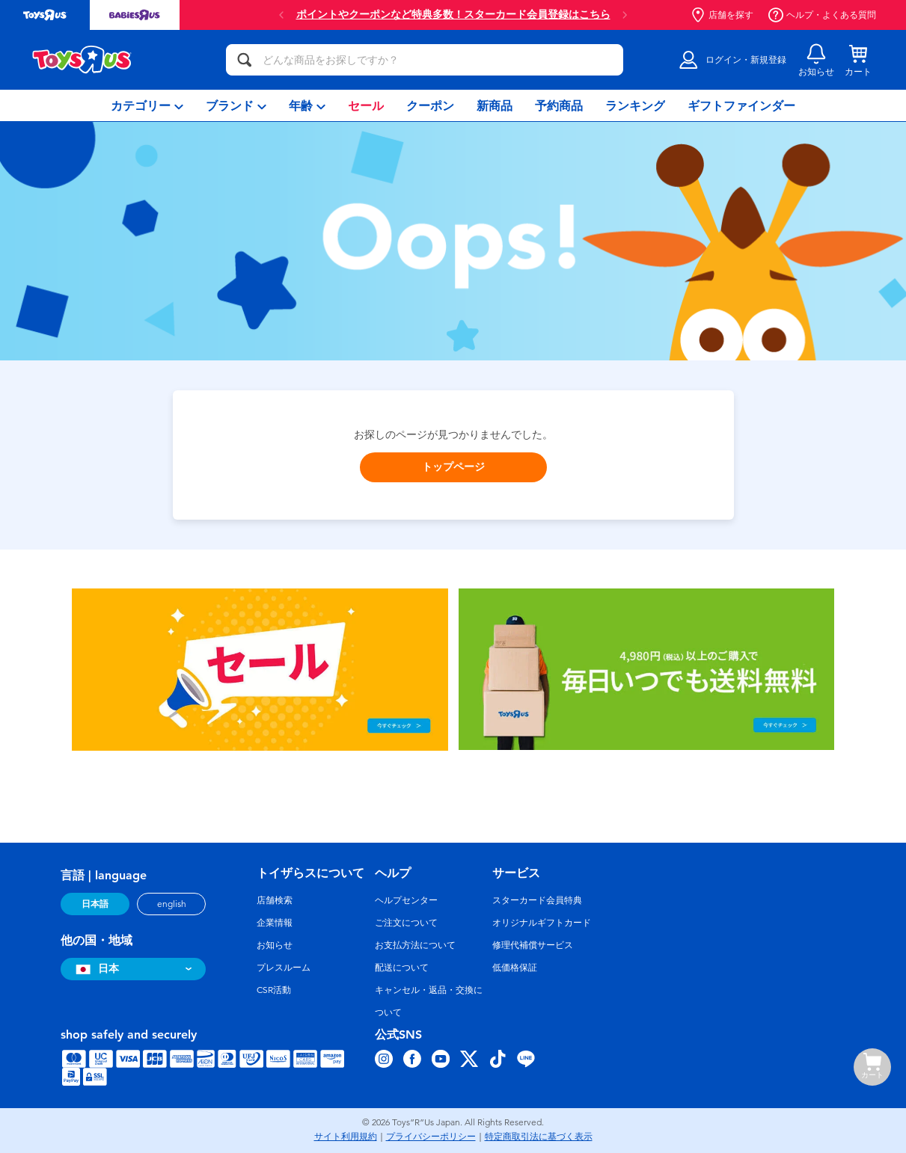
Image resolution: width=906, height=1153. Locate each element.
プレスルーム (283, 967)
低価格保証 (514, 967)
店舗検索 (275, 900)
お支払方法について (415, 945)
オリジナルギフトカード (541, 922)
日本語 (95, 904)
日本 (95, 968)
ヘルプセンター (406, 900)
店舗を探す (722, 14)
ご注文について (406, 922)
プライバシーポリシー (431, 1136)
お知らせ (275, 945)
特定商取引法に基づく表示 (539, 1136)
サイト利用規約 (345, 1136)
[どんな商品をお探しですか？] (424, 60)
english (171, 904)
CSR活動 (274, 990)
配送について (402, 967)
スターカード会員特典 (537, 900)
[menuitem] (147, 105)
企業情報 (275, 922)
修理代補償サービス (532, 945)
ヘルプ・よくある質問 (822, 14)
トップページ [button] (453, 467)
